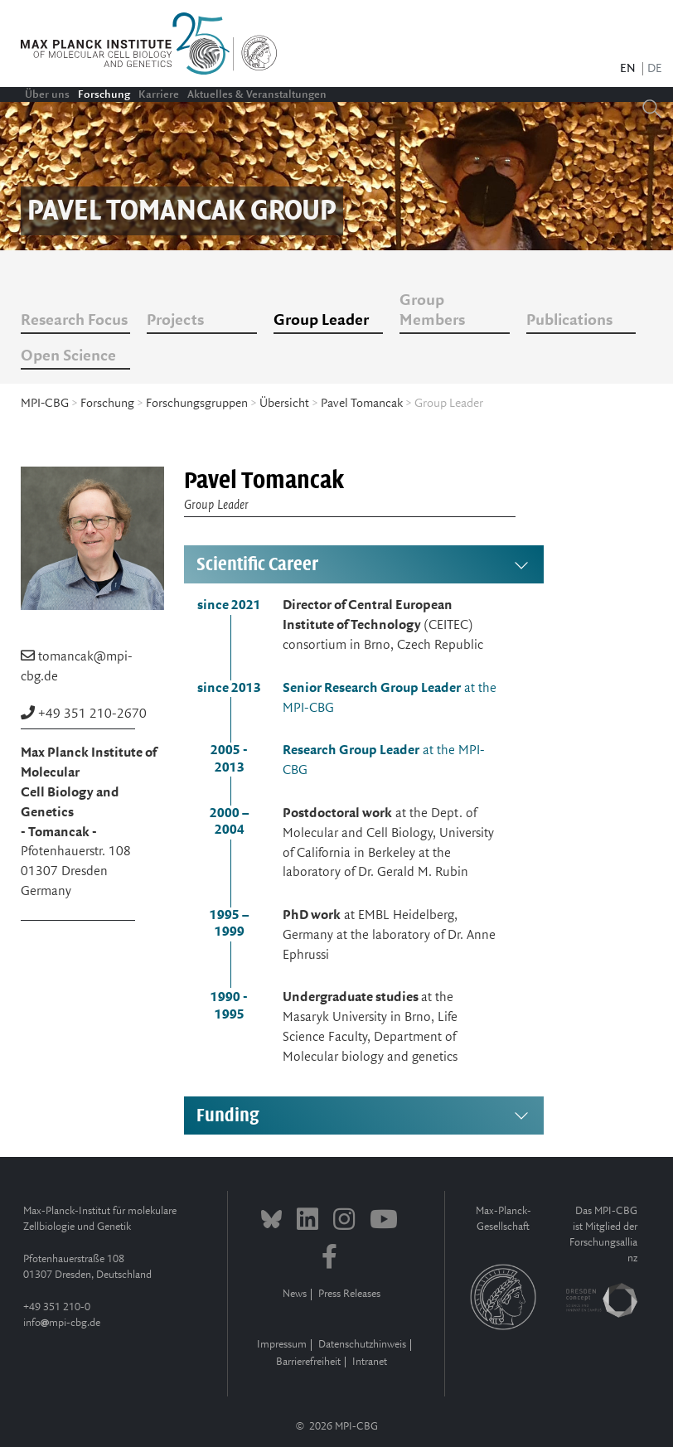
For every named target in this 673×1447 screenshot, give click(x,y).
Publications (569, 320)
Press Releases (349, 1294)
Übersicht (284, 403)
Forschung (104, 94)
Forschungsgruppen (197, 403)
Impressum (282, 1344)
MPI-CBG (45, 403)
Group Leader (321, 320)
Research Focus (74, 320)
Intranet (369, 1362)
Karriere (158, 94)
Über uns (47, 94)
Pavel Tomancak (362, 403)
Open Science (68, 356)
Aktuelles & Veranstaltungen (257, 94)
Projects (175, 320)
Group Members (432, 311)
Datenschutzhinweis (362, 1344)
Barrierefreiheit (308, 1362)
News (295, 1294)
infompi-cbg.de (61, 1323)
